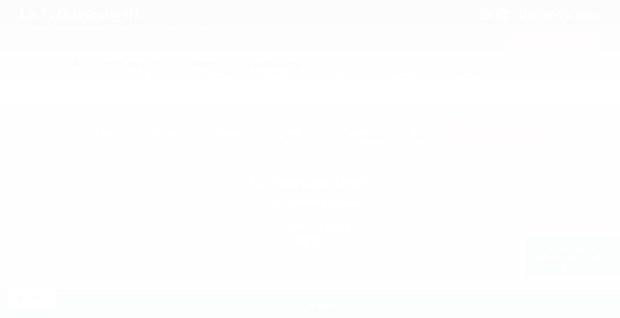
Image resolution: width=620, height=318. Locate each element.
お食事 (278, 76)
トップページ (151, 76)
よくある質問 (468, 76)
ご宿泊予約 (553, 43)
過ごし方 (341, 76)
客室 (215, 76)
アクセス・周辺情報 (405, 76)
